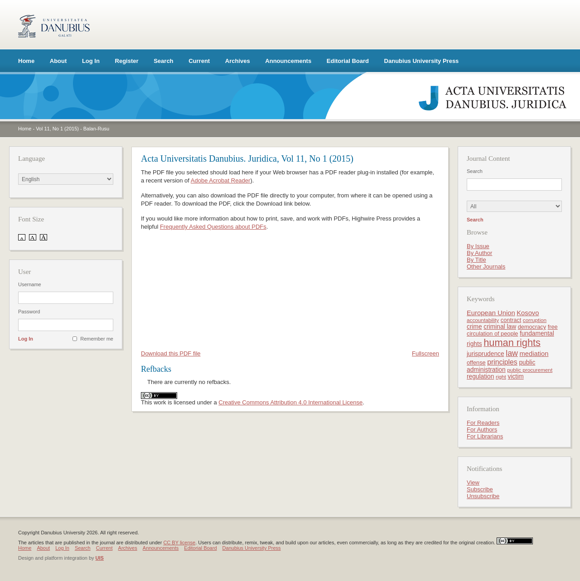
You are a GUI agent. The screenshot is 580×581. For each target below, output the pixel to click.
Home (26, 61)
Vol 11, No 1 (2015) (57, 128)
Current (199, 61)
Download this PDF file (171, 353)
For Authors (482, 429)
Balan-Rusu (96, 128)
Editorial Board (348, 61)
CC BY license (179, 542)
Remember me (96, 338)
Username (29, 284)
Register (127, 61)
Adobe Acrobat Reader (221, 180)
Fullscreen (425, 353)
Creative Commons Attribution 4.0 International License (290, 402)
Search (163, 61)
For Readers (483, 422)
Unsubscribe (483, 496)
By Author (479, 253)
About (58, 61)
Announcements (288, 61)
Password (29, 311)
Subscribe (480, 489)
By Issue (478, 246)
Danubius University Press (421, 61)
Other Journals (486, 266)
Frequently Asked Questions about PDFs (213, 226)
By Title (476, 259)
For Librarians (485, 436)
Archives (237, 61)
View (473, 482)
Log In (91, 61)
